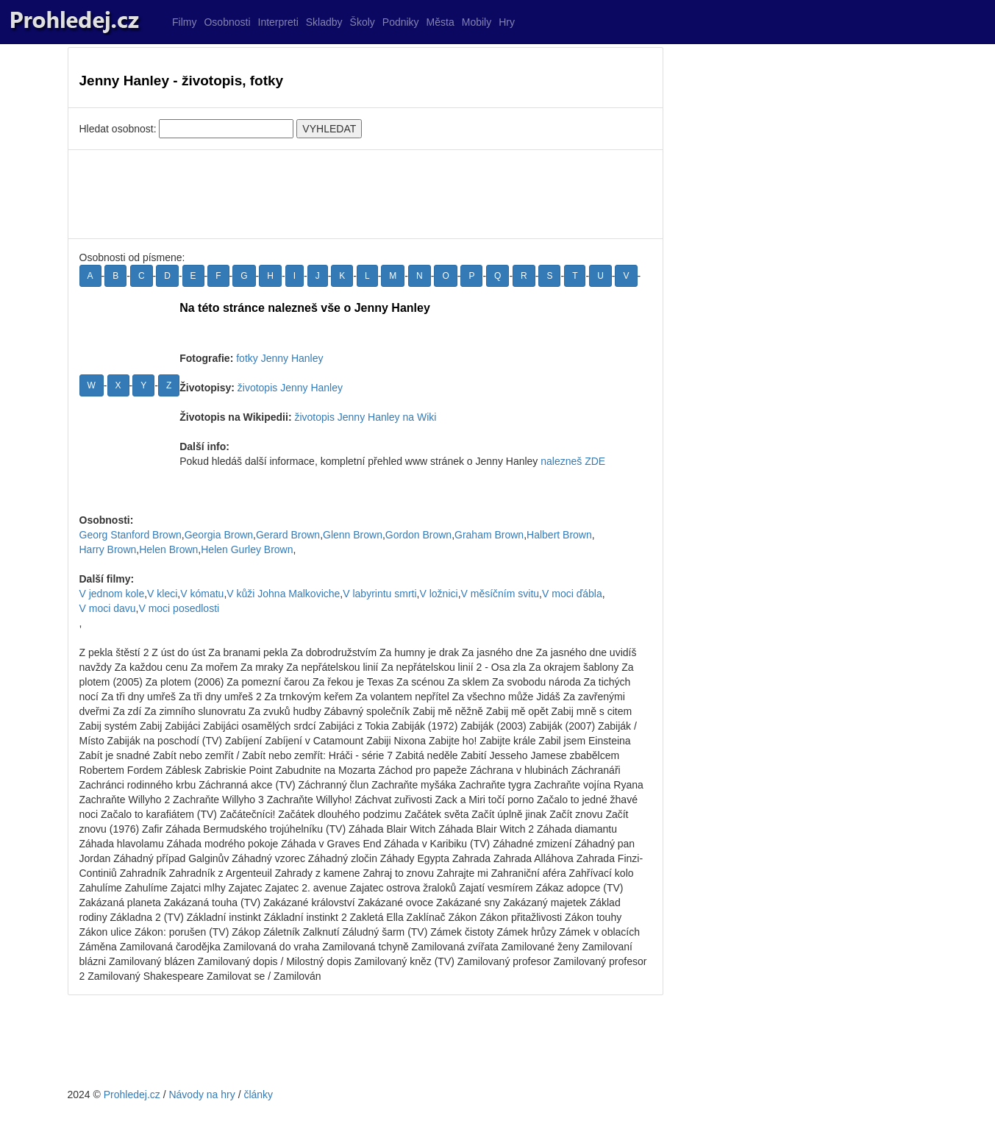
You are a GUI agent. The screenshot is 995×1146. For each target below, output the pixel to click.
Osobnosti (227, 22)
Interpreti (278, 22)
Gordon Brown (418, 535)
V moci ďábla (572, 593)
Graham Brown (489, 535)
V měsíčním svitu (500, 593)
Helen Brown (168, 549)
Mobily (476, 22)
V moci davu (107, 608)
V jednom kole (112, 593)
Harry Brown (108, 549)
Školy (362, 22)
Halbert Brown (559, 535)
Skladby (324, 22)
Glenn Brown (352, 535)
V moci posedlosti (178, 608)
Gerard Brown (288, 535)
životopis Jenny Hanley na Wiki (365, 417)
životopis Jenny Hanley (290, 388)
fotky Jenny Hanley (279, 358)
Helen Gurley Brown (247, 549)
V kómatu (202, 593)
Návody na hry (201, 1094)
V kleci (162, 593)
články (258, 1094)
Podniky (400, 22)
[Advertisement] (365, 194)
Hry (507, 22)
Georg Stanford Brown (130, 535)
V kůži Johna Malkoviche (283, 593)
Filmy (184, 22)
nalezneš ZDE (573, 461)
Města (440, 22)
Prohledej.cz (132, 1094)
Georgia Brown (219, 535)
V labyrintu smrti (379, 593)
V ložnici (438, 593)
